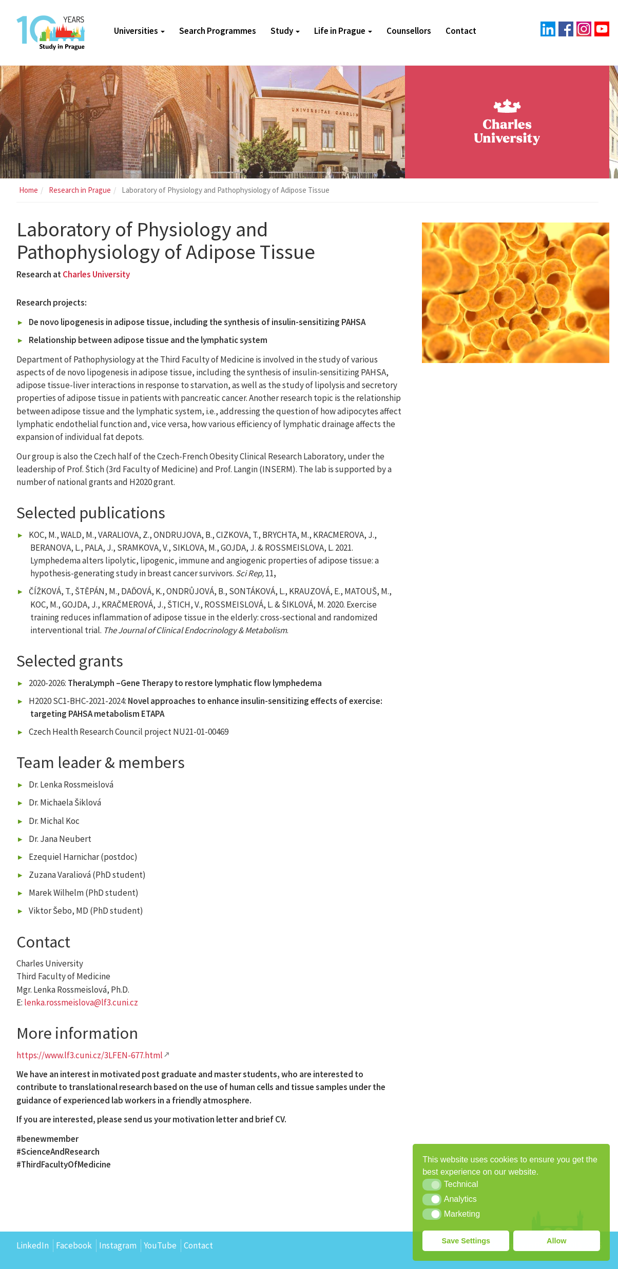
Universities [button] (139, 30)
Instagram (118, 1245)
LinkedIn (32, 1245)
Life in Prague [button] (343, 30)
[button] (431, 1184)
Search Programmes (217, 30)
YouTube (160, 1245)
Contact (461, 30)
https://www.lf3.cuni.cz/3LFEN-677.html (89, 1055)
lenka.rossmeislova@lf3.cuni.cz (81, 1002)
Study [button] (285, 30)
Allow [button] (556, 1241)
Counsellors (409, 30)
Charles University (96, 274)
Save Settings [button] (466, 1241)
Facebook (74, 1245)
